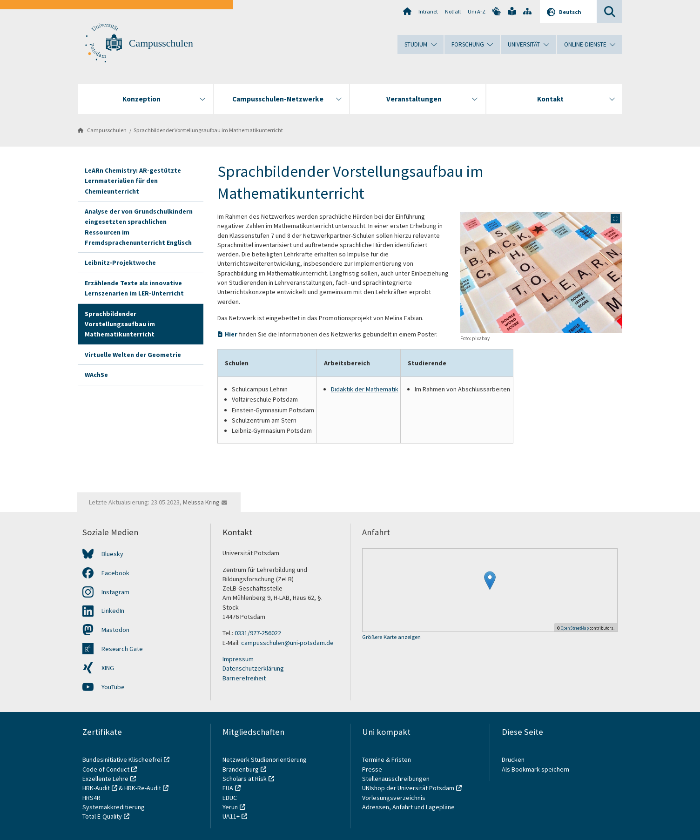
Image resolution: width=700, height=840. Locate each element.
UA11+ (231, 816)
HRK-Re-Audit (142, 788)
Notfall (453, 11)
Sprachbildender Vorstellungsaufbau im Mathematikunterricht (208, 130)
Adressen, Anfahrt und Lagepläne (408, 807)
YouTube (113, 687)
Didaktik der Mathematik (364, 389)
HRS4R (91, 797)
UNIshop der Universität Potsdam (408, 788)
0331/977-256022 (258, 633)
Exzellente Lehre (105, 778)
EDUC (229, 797)
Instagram (115, 592)
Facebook (115, 573)
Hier (231, 334)
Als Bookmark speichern (535, 769)
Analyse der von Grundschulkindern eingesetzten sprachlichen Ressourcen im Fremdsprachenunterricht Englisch (139, 227)
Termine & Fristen (387, 759)
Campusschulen (161, 43)
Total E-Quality (102, 816)
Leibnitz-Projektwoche (120, 262)
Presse (373, 769)
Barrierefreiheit (244, 678)
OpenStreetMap (575, 628)
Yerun (230, 807)
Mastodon (115, 629)
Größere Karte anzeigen (391, 637)
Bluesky (112, 554)
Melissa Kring (201, 502)
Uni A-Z (476, 11)
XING (107, 668)
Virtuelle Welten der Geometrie (133, 354)
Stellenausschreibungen (396, 778)
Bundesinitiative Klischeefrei (122, 759)
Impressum (238, 659)
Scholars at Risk (244, 778)
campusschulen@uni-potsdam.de (287, 642)
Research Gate (122, 649)
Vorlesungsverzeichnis (394, 797)
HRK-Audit (96, 788)
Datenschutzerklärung (253, 668)
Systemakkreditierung (113, 807)
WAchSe (96, 374)
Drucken (513, 759)
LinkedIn (112, 610)
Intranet (428, 11)
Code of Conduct (105, 769)
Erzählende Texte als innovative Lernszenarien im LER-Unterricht (134, 288)
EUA (227, 788)
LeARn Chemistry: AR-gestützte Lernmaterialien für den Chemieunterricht (133, 180)
